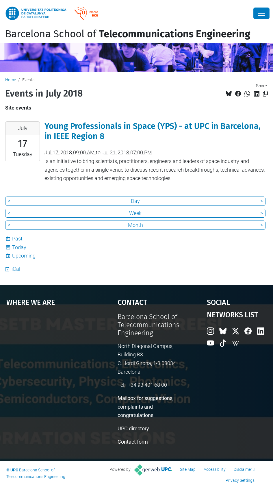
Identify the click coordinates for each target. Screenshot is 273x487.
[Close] (261, 13)
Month (135, 225)
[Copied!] (265, 93)
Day (135, 201)
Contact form (133, 442)
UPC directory (133, 428)
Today (19, 247)
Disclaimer (243, 469)
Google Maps (47, 356)
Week (135, 213)
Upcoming (24, 256)
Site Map (188, 469)
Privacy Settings (240, 480)
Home (10, 79)
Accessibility (215, 469)
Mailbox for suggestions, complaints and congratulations (146, 406)
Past (17, 239)
